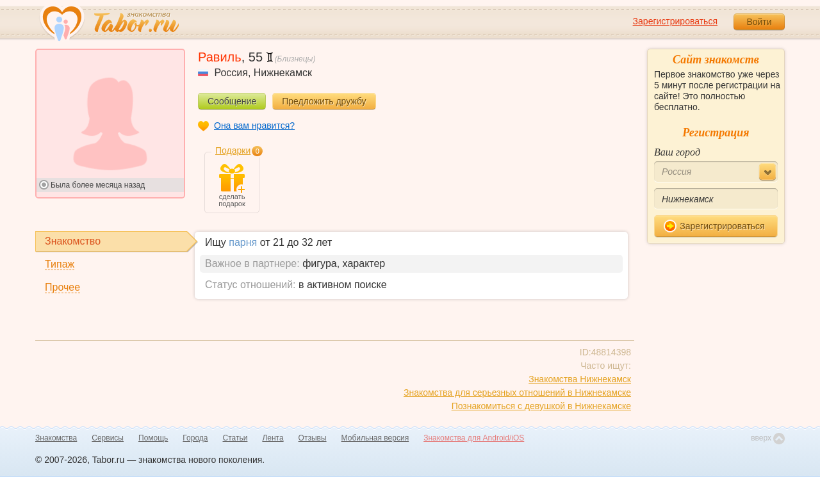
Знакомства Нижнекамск (580, 379)
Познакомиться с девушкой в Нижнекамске (541, 406)
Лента (272, 437)
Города (195, 437)
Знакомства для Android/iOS (473, 437)
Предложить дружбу (324, 101)
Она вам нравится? (254, 125)
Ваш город (677, 152)
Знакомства (56, 437)
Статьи (235, 437)
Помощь (153, 437)
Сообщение (232, 101)
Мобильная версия (375, 437)
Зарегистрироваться (675, 21)
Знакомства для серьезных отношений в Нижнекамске (517, 392)
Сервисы (108, 437)
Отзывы (313, 437)
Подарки (232, 150)
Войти (758, 22)
